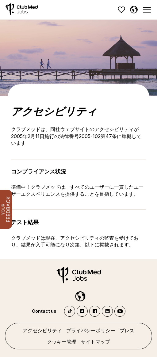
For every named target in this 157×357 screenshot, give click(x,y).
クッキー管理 (61, 342)
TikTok (69, 311)
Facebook (94, 311)
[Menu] (146, 10)
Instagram (82, 311)
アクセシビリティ (42, 330)
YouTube (119, 311)
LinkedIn (107, 311)
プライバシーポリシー (90, 330)
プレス (127, 330)
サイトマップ (95, 342)
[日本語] (133, 9)
